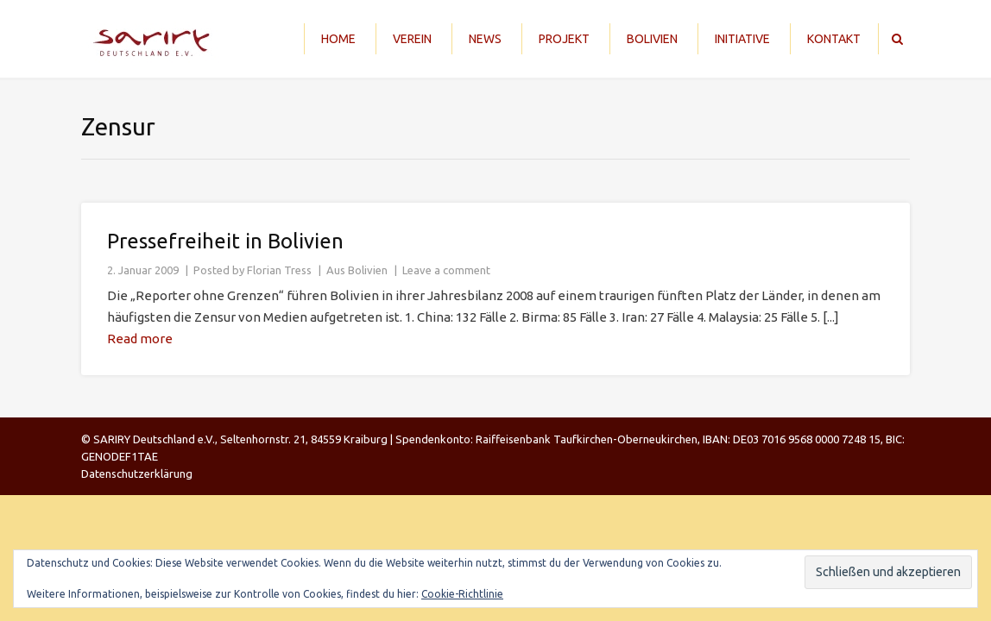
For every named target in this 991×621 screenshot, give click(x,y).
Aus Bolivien (357, 270)
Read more (140, 338)
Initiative (742, 39)
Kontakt (834, 39)
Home (338, 39)
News (485, 39)
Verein (412, 39)
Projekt (564, 39)
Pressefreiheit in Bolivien (225, 241)
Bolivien (652, 39)
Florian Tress (279, 270)
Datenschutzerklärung (137, 473)
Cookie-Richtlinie (462, 593)
